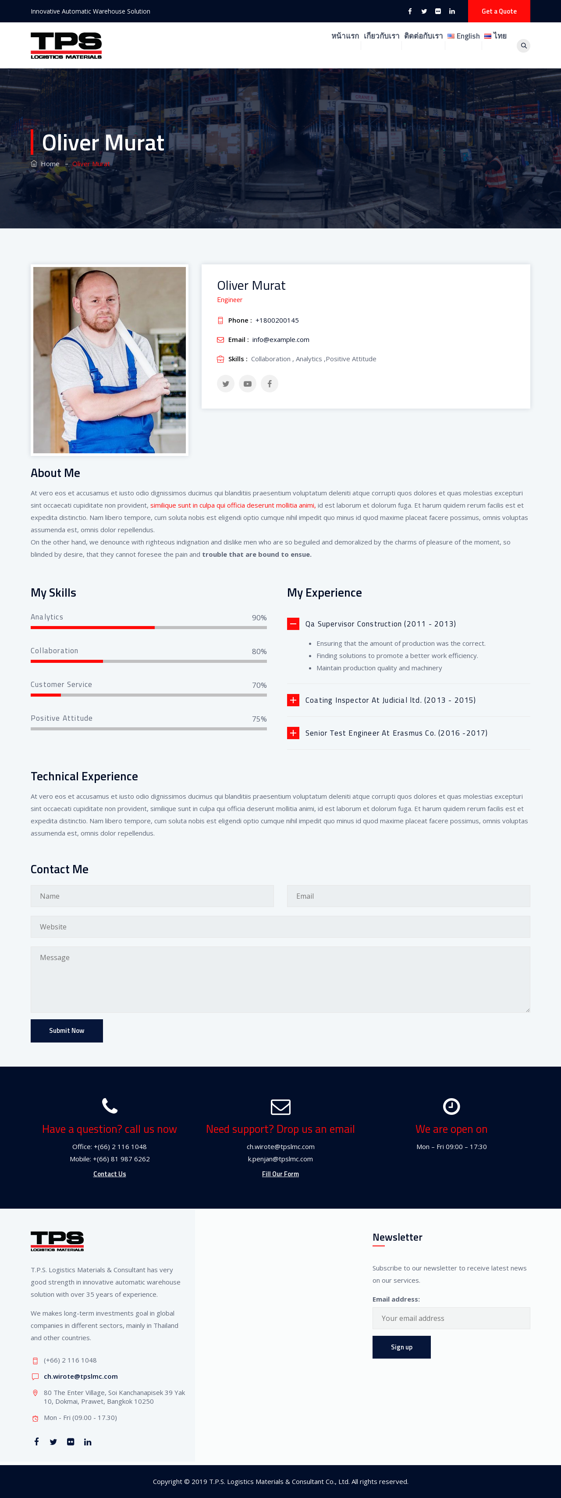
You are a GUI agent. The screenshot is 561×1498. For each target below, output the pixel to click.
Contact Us (109, 1174)
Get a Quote (499, 11)
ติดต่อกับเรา (389, 45)
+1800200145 (277, 320)
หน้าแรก (282, 45)
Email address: (396, 1299)
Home (45, 163)
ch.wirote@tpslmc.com (81, 1376)
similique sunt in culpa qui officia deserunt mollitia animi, (232, 505)
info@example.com (280, 339)
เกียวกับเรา (333, 45)
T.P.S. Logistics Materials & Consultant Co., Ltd (278, 1481)
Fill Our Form (280, 1174)
